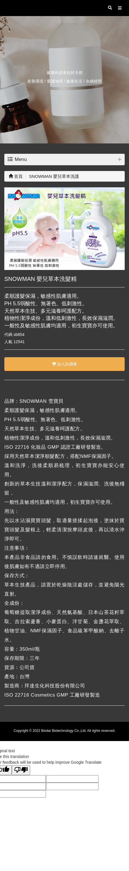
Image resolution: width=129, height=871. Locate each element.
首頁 (16, 176)
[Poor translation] (21, 770)
